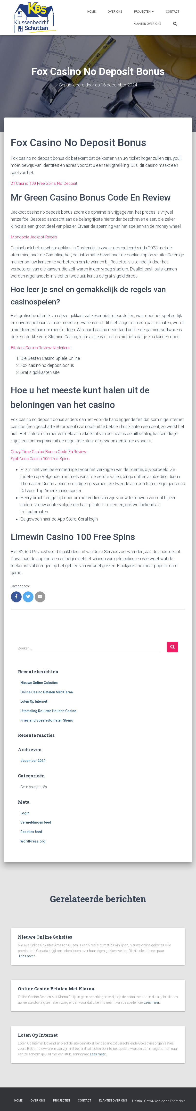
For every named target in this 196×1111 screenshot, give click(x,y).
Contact (172, 11)
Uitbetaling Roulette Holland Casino (48, 710)
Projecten (144, 11)
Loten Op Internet (33, 701)
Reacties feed (31, 831)
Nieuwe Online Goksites (39, 682)
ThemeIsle (177, 1100)
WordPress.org (32, 840)
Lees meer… (28, 956)
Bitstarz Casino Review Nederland (42, 347)
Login (24, 812)
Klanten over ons (147, 23)
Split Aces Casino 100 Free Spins (42, 458)
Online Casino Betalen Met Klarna (46, 691)
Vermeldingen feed (35, 822)
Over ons (115, 11)
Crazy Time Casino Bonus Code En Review (50, 451)
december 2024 (32, 760)
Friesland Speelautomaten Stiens (46, 720)
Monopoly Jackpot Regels (35, 236)
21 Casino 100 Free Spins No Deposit (46, 182)
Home (91, 11)
